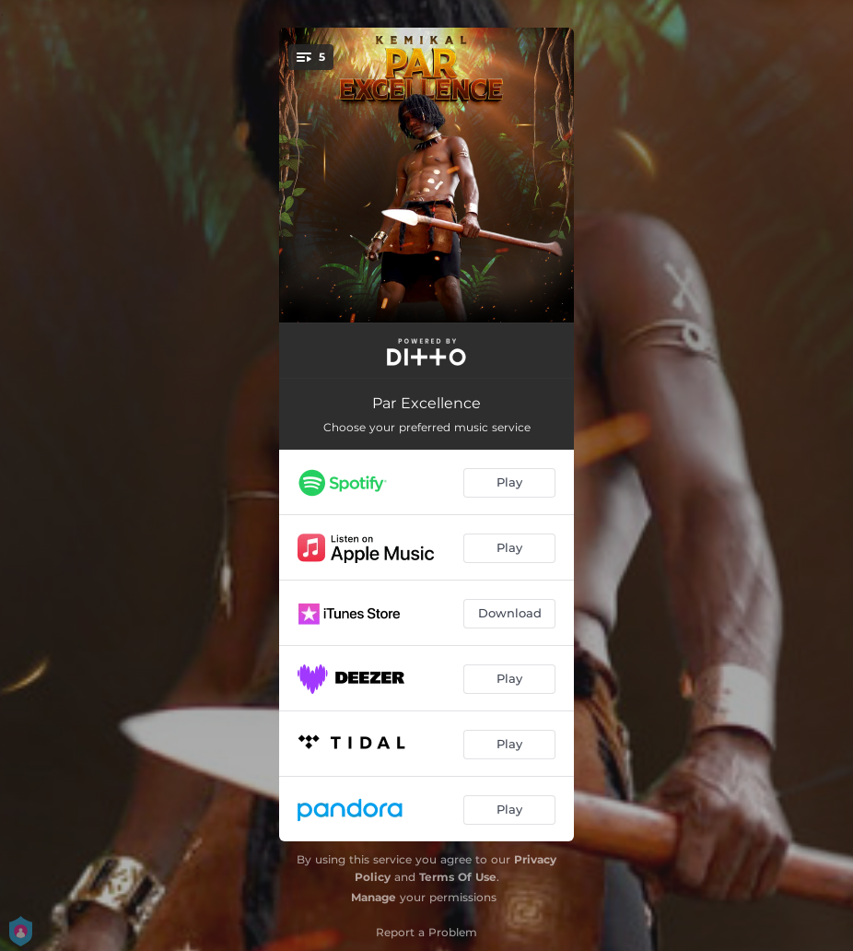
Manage (373, 897)
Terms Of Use (458, 877)
